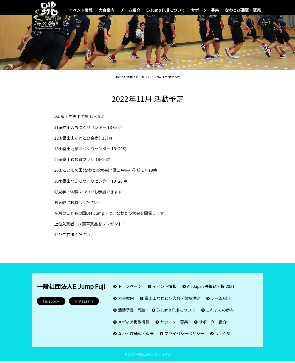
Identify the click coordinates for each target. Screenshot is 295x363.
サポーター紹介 (213, 324)
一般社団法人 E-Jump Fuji (153, 356)
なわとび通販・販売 (243, 10)
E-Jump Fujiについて (165, 10)
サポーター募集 (205, 10)
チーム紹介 (130, 10)
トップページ (130, 291)
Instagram (84, 306)
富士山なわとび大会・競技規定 (172, 302)
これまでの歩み (220, 313)
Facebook (51, 306)
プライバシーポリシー (184, 335)
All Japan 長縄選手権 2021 (211, 291)
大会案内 (106, 10)
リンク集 (223, 335)
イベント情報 (81, 10)
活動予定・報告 (132, 313)
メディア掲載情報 (133, 324)
